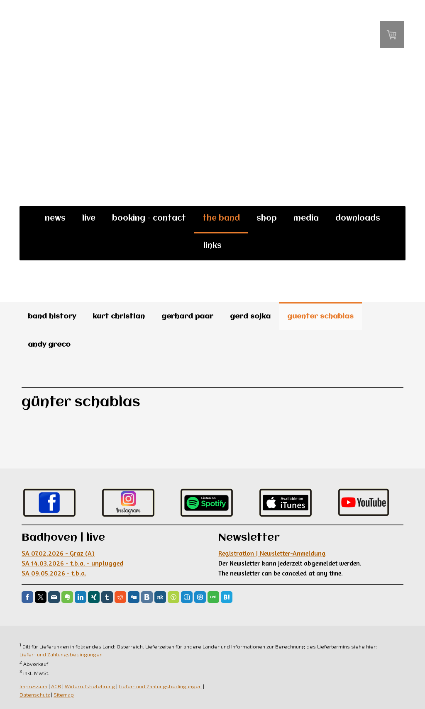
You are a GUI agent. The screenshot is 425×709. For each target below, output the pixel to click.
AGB (56, 686)
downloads (357, 218)
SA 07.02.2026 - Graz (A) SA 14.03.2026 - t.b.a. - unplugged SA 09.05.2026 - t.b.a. (72, 563)
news (55, 218)
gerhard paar (187, 316)
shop (266, 218)
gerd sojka (250, 316)
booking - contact (149, 218)
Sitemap (64, 694)
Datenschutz (35, 694)
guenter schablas (320, 316)
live (88, 218)
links (212, 246)
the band (221, 218)
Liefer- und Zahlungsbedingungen (61, 654)
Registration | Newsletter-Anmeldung (272, 553)
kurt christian (119, 316)
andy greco (49, 344)
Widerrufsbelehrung (90, 686)
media (306, 218)
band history (52, 316)
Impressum (33, 686)
